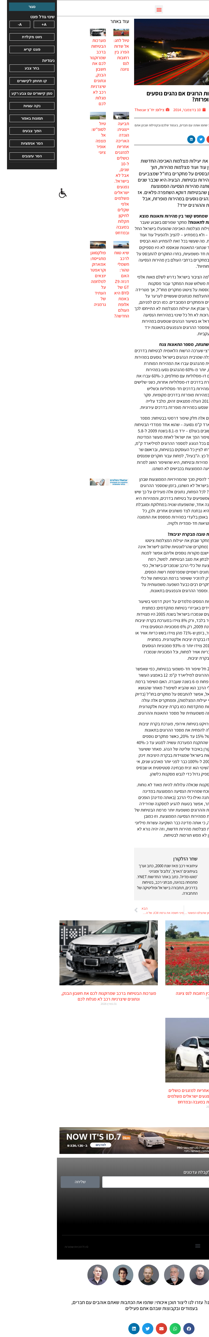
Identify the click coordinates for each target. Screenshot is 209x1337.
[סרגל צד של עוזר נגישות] (6, 193)
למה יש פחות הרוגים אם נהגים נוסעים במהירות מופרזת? (133, 96)
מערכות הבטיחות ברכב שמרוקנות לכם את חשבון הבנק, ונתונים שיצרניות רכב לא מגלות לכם (40, 71)
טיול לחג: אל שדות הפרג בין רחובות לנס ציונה (64, 54)
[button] (102, 9)
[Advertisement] (52, 399)
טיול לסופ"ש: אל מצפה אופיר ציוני (41, 138)
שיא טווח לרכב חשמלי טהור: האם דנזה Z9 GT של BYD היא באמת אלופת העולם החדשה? (64, 284)
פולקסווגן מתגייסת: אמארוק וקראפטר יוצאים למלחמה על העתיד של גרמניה (41, 278)
